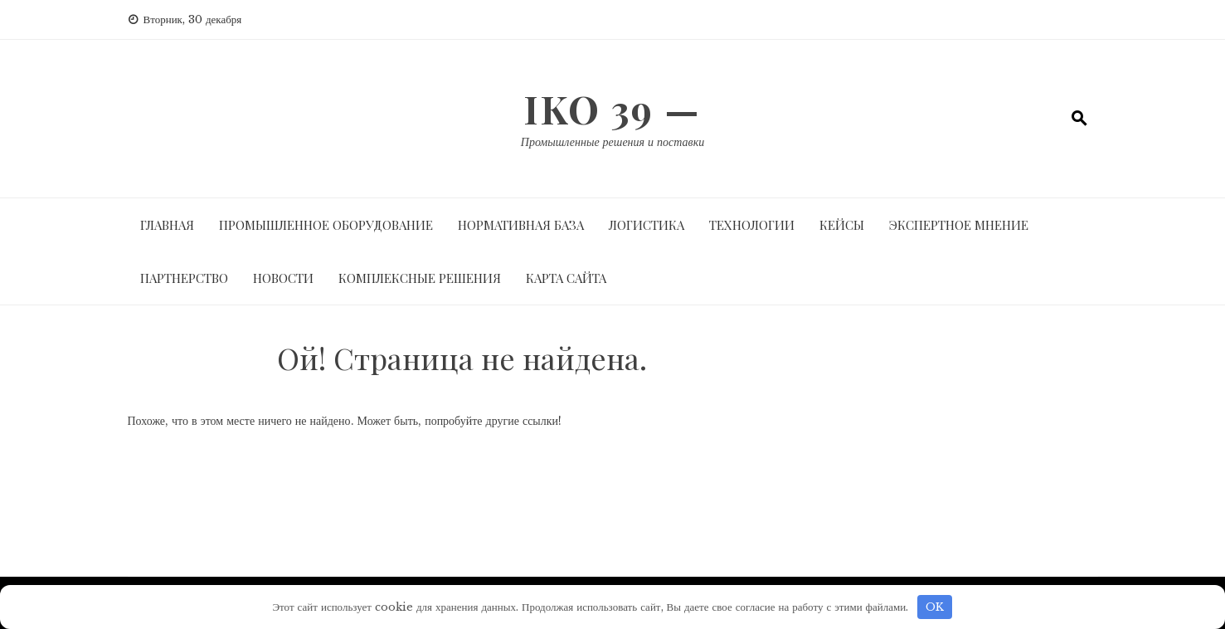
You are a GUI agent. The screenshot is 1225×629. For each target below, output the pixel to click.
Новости (283, 278)
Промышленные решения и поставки (612, 141)
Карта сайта (566, 278)
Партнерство (184, 278)
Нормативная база (521, 225)
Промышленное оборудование (326, 225)
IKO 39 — (612, 108)
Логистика (646, 225)
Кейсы (841, 225)
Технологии (752, 225)
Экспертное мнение (958, 225)
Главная (167, 225)
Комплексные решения (419, 278)
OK (935, 607)
